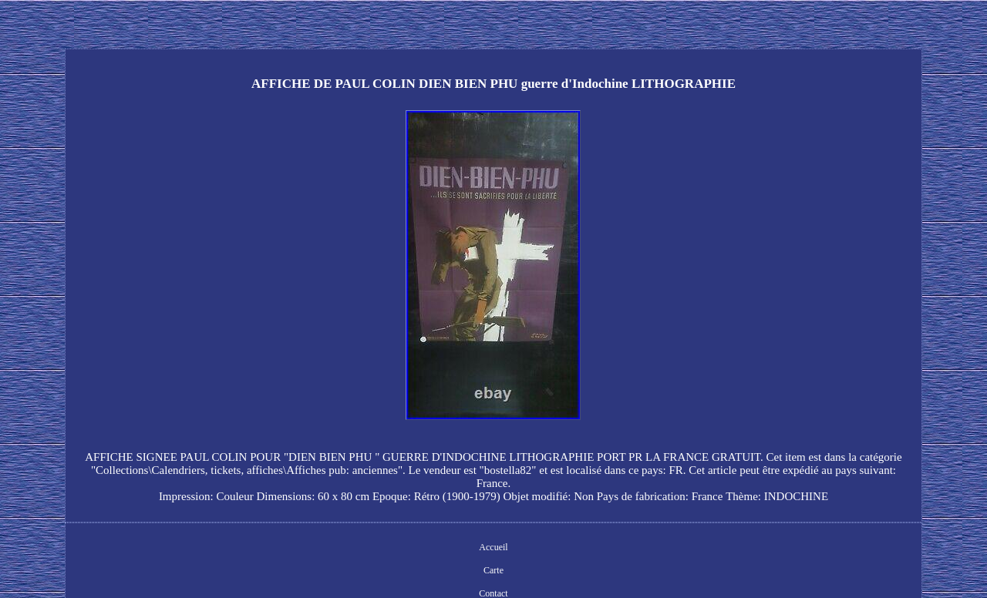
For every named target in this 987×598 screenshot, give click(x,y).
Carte (493, 570)
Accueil (493, 547)
